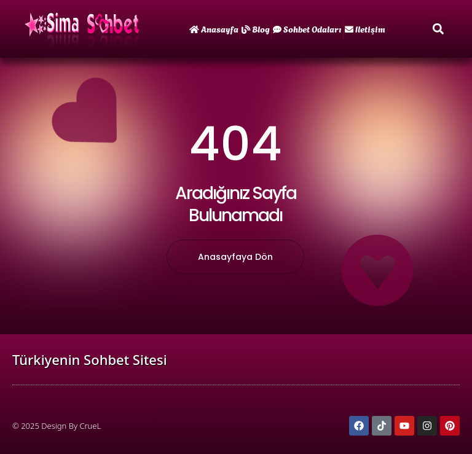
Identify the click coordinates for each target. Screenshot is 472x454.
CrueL (90, 425)
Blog (256, 28)
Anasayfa (213, 28)
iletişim (365, 28)
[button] (438, 29)
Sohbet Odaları (307, 28)
